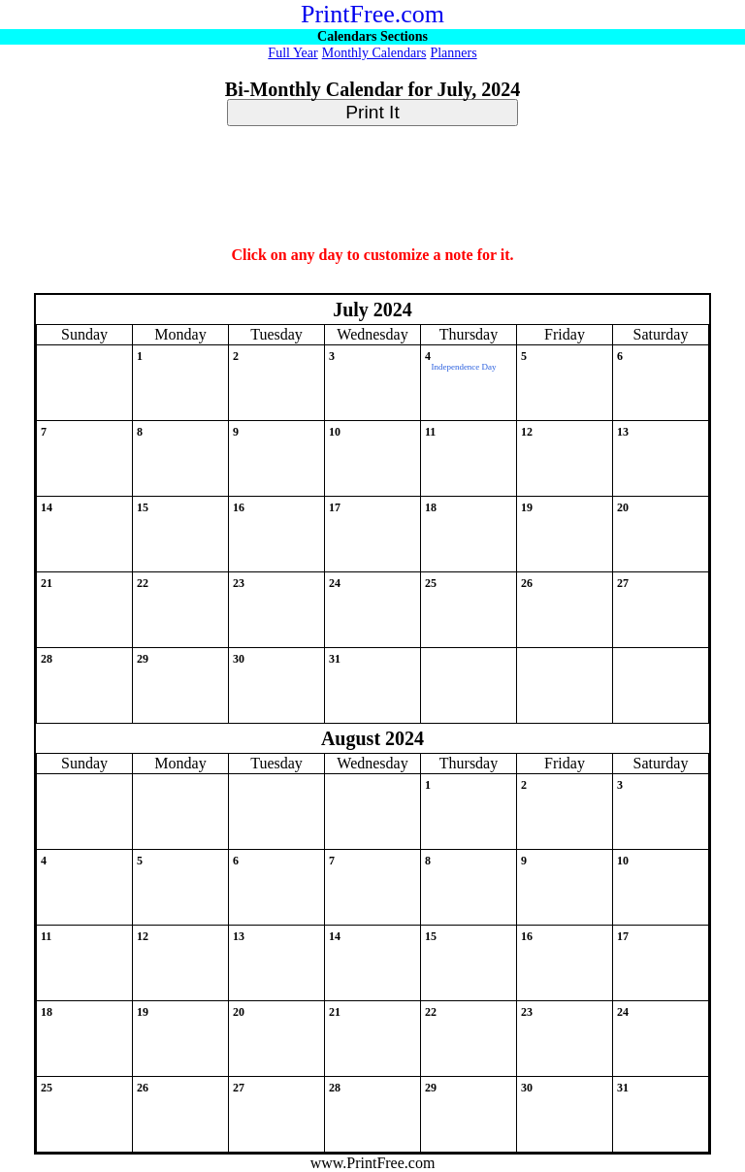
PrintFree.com (372, 14)
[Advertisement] (372, 187)
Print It (372, 112)
